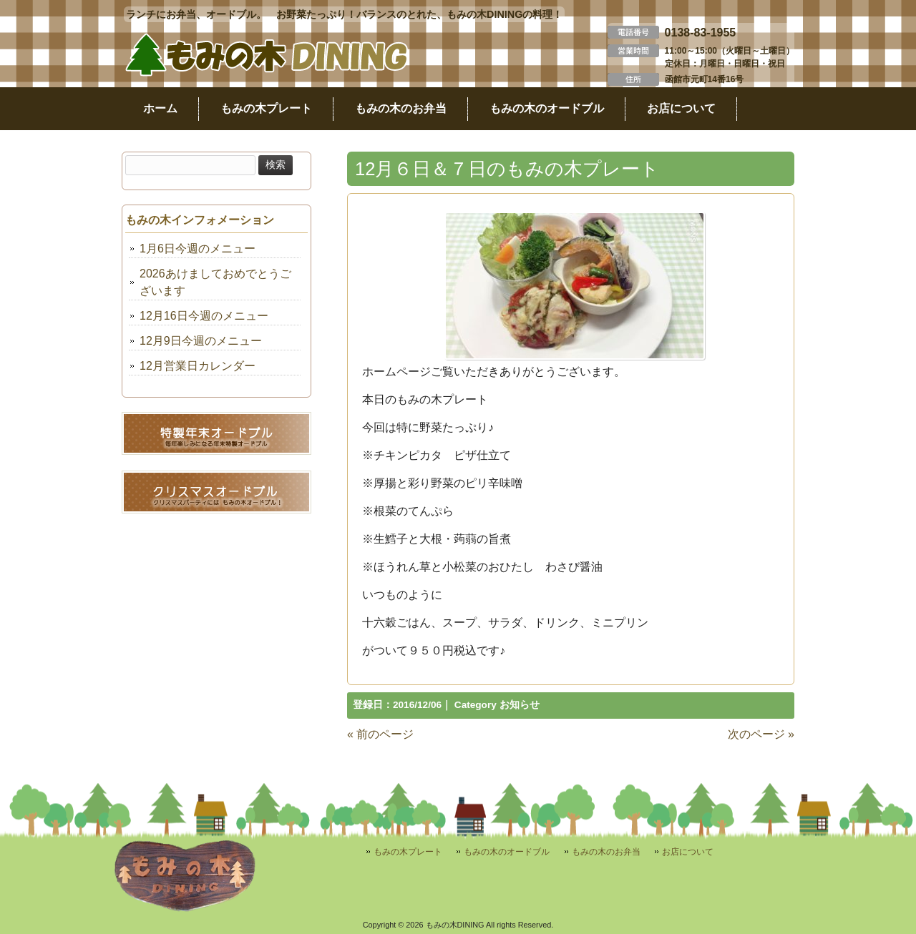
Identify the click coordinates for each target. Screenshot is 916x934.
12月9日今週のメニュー (201, 341)
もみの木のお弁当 (606, 852)
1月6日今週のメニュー (197, 248)
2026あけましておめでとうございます (215, 282)
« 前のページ (380, 734)
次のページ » (761, 734)
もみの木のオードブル (507, 852)
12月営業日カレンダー (197, 366)
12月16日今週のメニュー (204, 316)
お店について (687, 852)
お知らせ (520, 704)
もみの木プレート (408, 852)
